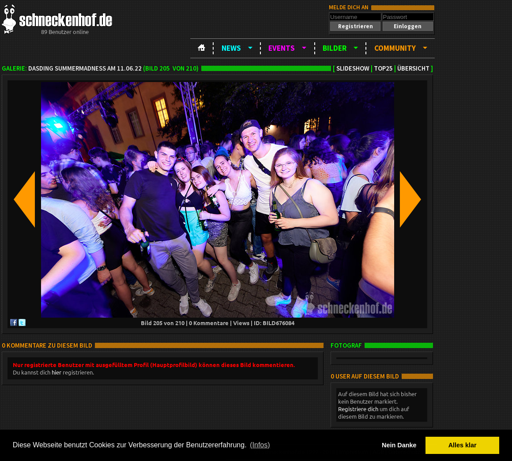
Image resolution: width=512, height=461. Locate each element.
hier (56, 372)
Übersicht (413, 68)
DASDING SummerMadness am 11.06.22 (85, 68)
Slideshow (352, 68)
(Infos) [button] (260, 445)
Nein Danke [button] (399, 445)
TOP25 (383, 68)
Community (395, 48)
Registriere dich (358, 408)
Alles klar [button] (462, 445)
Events (281, 48)
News (231, 48)
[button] (355, 26)
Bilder (334, 48)
